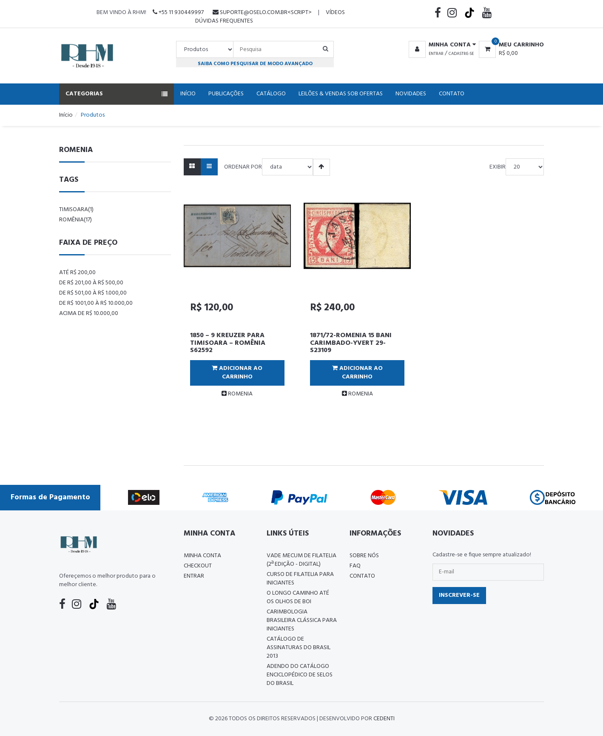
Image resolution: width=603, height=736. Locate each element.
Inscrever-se (459, 595)
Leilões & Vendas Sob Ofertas (341, 94)
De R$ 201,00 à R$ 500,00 (91, 283)
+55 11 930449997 (178, 12)
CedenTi (384, 719)
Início (188, 94)
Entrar (436, 53)
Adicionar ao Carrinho (237, 373)
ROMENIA (237, 394)
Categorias (116, 94)
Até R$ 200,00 (77, 273)
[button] (441, 45)
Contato (451, 94)
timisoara (76, 210)
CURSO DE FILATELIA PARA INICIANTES (300, 579)
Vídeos (335, 12)
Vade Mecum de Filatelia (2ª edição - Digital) (301, 560)
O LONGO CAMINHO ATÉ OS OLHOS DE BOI (298, 597)
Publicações (226, 94)
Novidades (410, 94)
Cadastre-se (461, 53)
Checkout (198, 566)
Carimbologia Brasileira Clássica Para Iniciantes (302, 620)
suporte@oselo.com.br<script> (262, 12)
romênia (75, 220)
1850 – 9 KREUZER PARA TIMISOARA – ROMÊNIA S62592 (227, 343)
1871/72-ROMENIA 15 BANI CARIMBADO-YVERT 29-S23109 (351, 343)
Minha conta (202, 556)
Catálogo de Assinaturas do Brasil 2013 (298, 647)
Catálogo (271, 94)
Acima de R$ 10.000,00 (88, 313)
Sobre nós (364, 556)
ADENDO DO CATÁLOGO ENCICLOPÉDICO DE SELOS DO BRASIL (300, 675)
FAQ (355, 566)
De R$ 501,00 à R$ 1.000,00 (93, 293)
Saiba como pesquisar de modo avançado (255, 64)
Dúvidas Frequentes (224, 21)
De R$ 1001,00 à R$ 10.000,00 (96, 303)
